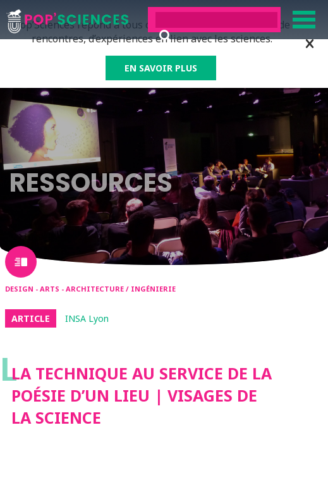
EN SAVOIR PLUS (161, 68)
